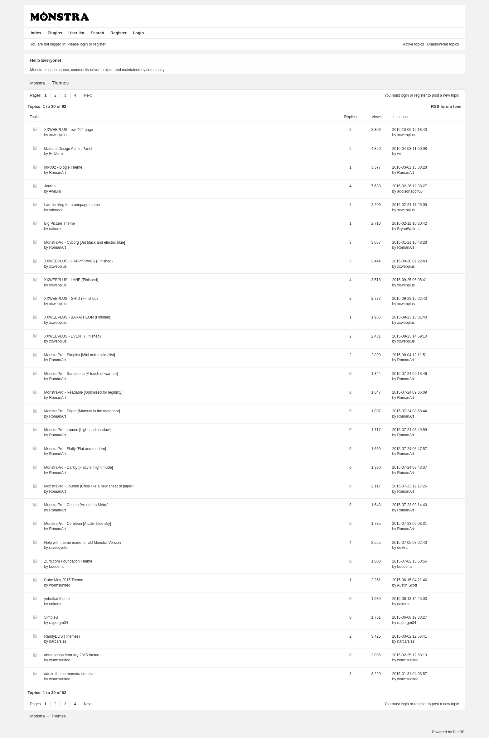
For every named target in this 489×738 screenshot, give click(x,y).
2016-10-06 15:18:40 (409, 129)
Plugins (54, 33)
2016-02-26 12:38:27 (409, 186)
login (405, 95)
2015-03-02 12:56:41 (409, 636)
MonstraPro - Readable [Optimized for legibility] (83, 392)
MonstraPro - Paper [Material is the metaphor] (82, 411)
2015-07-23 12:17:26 (409, 486)
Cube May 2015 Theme (63, 580)
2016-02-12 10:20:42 (409, 223)
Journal (50, 186)
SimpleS (51, 617)
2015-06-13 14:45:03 (409, 599)
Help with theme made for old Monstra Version (82, 542)
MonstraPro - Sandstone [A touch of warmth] (81, 373)
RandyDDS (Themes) (62, 636)
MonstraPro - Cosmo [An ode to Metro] (76, 505)
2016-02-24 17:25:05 (409, 205)
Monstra (37, 83)
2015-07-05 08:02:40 (409, 542)
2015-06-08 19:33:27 (409, 617)
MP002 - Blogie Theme (63, 167)
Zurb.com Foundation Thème (68, 561)
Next (88, 95)
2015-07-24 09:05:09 (409, 392)
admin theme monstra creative (69, 674)
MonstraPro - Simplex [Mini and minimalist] (79, 355)
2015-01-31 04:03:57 (409, 674)
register (420, 95)
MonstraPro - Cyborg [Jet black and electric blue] (84, 242)
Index (36, 33)
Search (97, 33)
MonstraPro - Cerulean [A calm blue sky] (77, 523)
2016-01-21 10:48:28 (409, 242)
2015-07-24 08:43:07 (409, 467)
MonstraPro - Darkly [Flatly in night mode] (78, 467)
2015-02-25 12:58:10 (409, 655)
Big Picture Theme (59, 223)
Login (138, 33)
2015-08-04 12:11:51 (409, 355)
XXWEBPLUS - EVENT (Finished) (72, 336)
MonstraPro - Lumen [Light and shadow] (77, 430)
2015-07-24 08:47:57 (409, 449)
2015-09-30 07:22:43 (409, 261)
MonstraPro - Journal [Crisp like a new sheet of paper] (88, 486)
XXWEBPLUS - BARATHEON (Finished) (77, 317)
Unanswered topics (443, 44)
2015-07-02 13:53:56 (409, 561)
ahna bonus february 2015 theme (71, 655)
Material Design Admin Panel (68, 148)
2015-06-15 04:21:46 (409, 580)
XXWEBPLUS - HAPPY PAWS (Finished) (78, 261)
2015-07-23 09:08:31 (409, 523)
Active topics (413, 44)
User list (76, 33)
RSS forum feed (446, 106)
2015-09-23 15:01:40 (409, 317)
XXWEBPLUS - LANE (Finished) (71, 280)
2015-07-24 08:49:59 (409, 430)
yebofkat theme (57, 599)
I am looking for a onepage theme (72, 205)
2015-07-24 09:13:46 (409, 373)
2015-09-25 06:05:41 (409, 280)
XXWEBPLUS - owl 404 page (68, 129)
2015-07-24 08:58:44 (409, 411)
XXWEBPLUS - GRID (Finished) (71, 298)
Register (118, 33)
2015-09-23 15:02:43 (409, 298)
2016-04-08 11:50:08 (409, 148)
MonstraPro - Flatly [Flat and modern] (75, 449)
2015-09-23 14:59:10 (409, 336)
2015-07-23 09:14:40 (409, 505)
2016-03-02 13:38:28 (409, 167)
